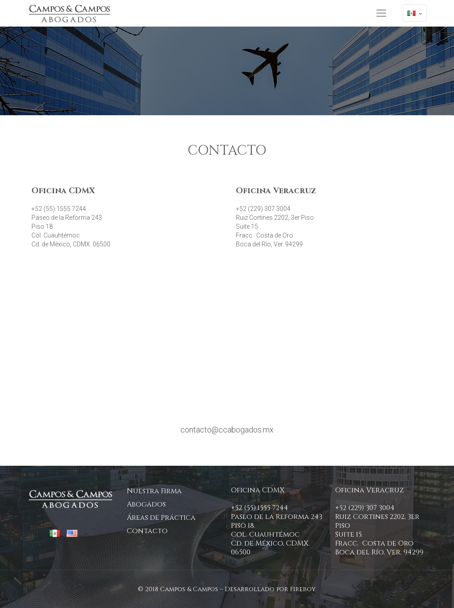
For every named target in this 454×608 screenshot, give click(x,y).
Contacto (147, 531)
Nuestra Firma (154, 491)
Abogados (146, 504)
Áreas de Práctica (161, 517)
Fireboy (303, 589)
